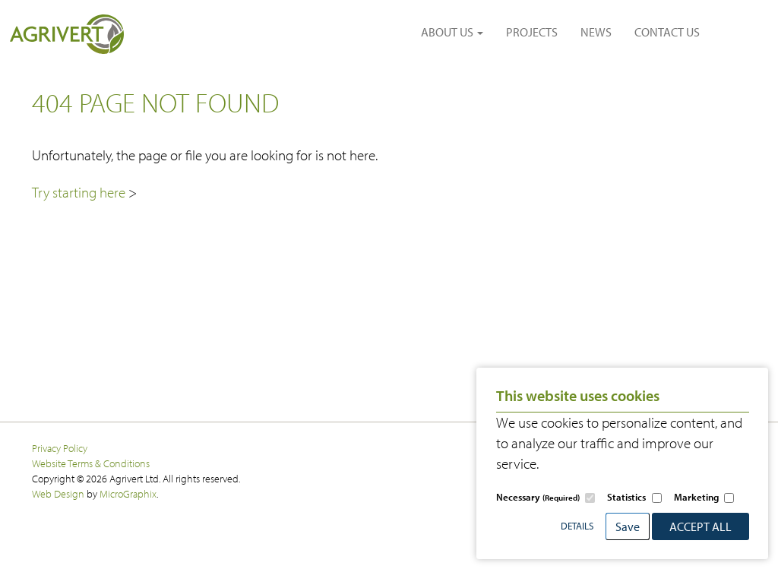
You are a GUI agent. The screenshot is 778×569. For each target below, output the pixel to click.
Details (577, 526)
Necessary (538, 497)
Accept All (700, 526)
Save (627, 526)
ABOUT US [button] (452, 32)
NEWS (596, 32)
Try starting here (80, 192)
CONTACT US (667, 32)
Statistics (626, 497)
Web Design (58, 493)
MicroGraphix (128, 493)
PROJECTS (532, 32)
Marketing (696, 497)
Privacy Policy (59, 448)
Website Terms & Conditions (91, 463)
